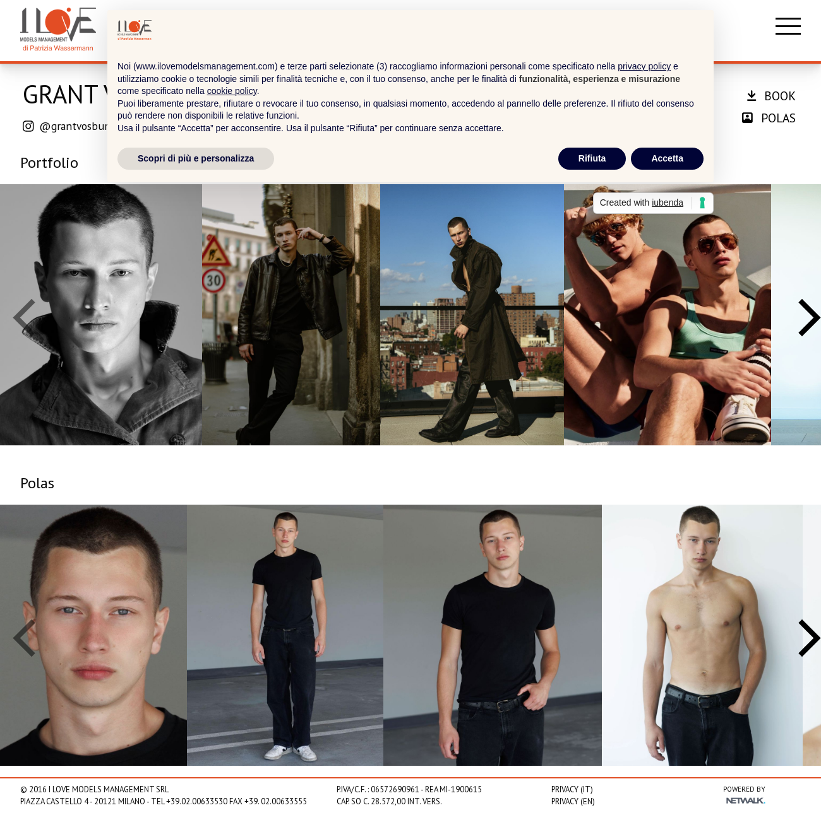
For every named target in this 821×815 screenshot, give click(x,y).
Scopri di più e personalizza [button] (196, 158)
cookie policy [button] (232, 91)
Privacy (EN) (573, 801)
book (771, 95)
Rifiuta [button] (592, 158)
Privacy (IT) (572, 789)
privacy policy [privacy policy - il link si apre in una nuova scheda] (644, 66)
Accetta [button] (667, 158)
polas (769, 118)
